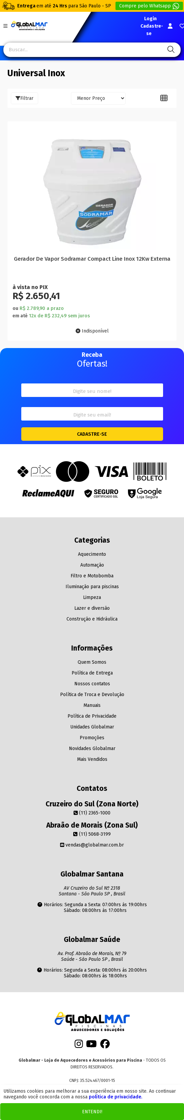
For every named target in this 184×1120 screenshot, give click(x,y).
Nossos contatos (92, 684)
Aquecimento (92, 554)
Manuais (92, 705)
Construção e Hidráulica (92, 619)
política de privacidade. (115, 1097)
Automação (92, 565)
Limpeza (92, 597)
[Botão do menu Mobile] (5, 26)
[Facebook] (105, 1046)
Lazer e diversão (92, 608)
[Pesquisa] (170, 50)
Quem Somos (92, 662)
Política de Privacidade (92, 716)
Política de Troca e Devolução (92, 694)
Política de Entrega (92, 673)
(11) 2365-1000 (92, 813)
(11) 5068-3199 (91, 834)
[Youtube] (91, 1046)
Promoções (92, 738)
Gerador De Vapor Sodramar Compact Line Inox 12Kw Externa (92, 258)
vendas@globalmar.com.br (92, 845)
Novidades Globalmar (92, 748)
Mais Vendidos (92, 759)
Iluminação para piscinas (92, 587)
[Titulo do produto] (92, 189)
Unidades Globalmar (92, 727)
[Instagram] (79, 1046)
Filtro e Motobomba (92, 576)
